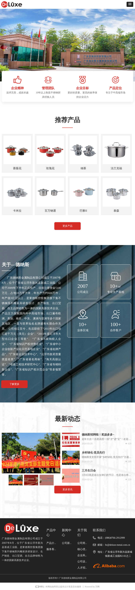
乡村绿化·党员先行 (93, 452)
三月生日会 (89, 470)
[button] (130, 4)
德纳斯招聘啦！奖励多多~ (98, 434)
